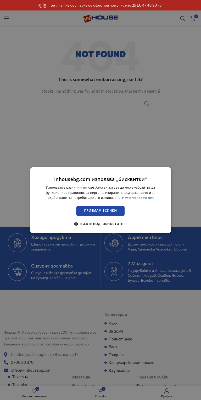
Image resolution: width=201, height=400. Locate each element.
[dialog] (100, 200)
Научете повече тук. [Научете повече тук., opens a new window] (138, 198)
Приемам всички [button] (100, 211)
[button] (100, 223)
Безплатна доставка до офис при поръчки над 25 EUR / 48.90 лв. (100, 5)
